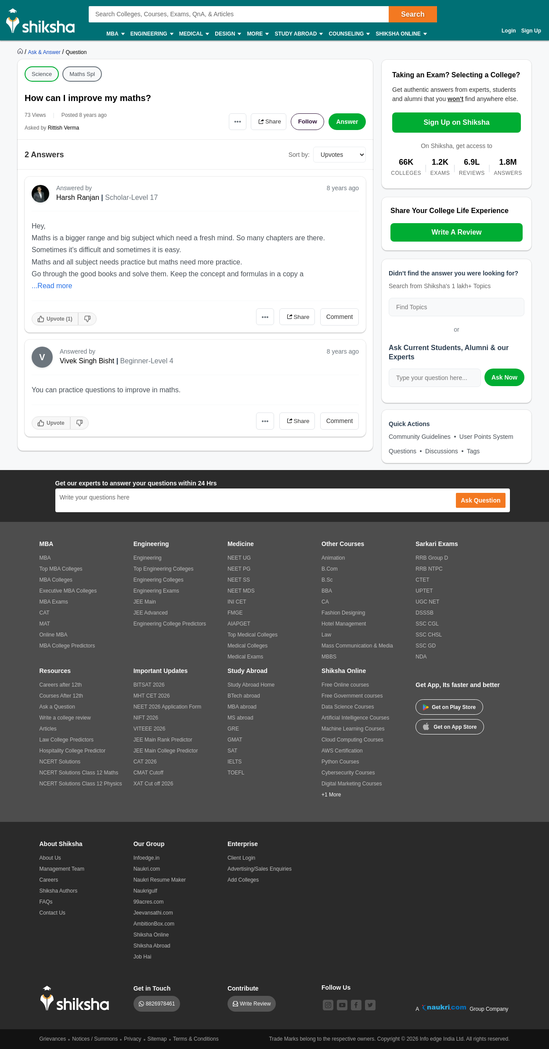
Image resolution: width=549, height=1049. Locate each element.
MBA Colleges (56, 580)
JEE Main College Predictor (166, 751)
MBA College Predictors (67, 646)
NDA (420, 657)
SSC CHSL (428, 635)
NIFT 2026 (146, 718)
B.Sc (326, 580)
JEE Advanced (151, 613)
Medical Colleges (247, 646)
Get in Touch (152, 988)
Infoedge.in (146, 858)
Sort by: (299, 154)
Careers (49, 880)
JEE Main (145, 602)
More (257, 34)
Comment (339, 316)
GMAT (235, 740)
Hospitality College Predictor (73, 751)
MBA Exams (54, 602)
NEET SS (239, 580)
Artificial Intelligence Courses (355, 718)
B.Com (329, 569)
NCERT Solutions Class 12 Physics (81, 784)
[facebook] (356, 1005)
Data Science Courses (347, 707)
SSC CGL (427, 624)
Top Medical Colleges (253, 635)
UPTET (424, 591)
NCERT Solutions (60, 762)
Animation (333, 558)
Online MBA (54, 635)
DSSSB (424, 613)
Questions (402, 451)
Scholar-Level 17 (131, 197)
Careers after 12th (61, 685)
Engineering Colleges (159, 580)
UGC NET (427, 602)
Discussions (441, 451)
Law (326, 635)
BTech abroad (244, 696)
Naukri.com (147, 869)
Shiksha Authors (59, 891)
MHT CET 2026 (152, 696)
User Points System (486, 436)
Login (509, 31)
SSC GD (425, 646)
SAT (232, 751)
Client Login (241, 858)
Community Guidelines (420, 436)
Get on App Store (450, 726)
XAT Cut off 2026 (153, 784)
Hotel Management (343, 624)
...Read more (52, 285)
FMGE (235, 613)
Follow (307, 121)
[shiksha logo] (77, 998)
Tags (473, 451)
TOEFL (236, 773)
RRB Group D (431, 558)
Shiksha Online (401, 34)
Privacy (132, 1039)
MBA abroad (242, 707)
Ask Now (504, 377)
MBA (114, 34)
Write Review (255, 1003)
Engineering (151, 34)
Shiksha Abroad (152, 946)
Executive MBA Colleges (68, 591)
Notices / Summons (95, 1039)
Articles (48, 729)
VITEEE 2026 (150, 729)
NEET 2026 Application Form (168, 707)
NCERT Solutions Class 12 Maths (79, 773)
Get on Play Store (449, 707)
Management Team (62, 869)
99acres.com (149, 902)
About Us (50, 858)
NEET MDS (241, 591)
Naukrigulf (145, 891)
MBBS (328, 657)
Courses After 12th (61, 696)
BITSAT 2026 (149, 685)
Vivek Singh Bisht (87, 361)
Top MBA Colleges (61, 569)
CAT (45, 613)
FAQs (46, 902)
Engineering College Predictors (170, 624)
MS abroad (240, 718)
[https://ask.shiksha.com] (45, 51)
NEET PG (239, 569)
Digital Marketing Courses (351, 784)
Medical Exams (245, 657)
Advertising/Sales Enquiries (260, 869)
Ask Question (480, 500)
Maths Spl (82, 74)
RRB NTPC (428, 569)
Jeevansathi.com (153, 913)
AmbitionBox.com (154, 924)
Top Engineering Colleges (164, 569)
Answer (347, 121)
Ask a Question (57, 707)
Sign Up (531, 31)
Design (227, 34)
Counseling (349, 34)
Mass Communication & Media (357, 646)
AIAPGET (239, 624)
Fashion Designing (343, 613)
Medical (194, 34)
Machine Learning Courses (352, 729)
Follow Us (335, 987)
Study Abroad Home (251, 685)
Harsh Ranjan (77, 197)
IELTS (235, 762)
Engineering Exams (156, 591)
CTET (422, 580)
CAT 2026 (145, 762)
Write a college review (65, 718)
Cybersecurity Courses (348, 773)
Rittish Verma (63, 128)
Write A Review (456, 232)
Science (42, 74)
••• (235, 121)
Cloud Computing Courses (352, 740)
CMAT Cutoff (148, 773)
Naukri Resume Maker (160, 880)
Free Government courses (352, 696)
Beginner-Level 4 (146, 361)
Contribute (243, 988)
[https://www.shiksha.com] (21, 51)
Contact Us (52, 913)
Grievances (53, 1039)
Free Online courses (345, 685)
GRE (233, 729)
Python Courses (340, 762)
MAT (45, 624)
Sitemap (157, 1039)
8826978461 (160, 1003)
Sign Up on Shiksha (456, 122)
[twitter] (370, 1005)
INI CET (237, 602)
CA (325, 602)
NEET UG (239, 558)
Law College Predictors (67, 740)
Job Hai (143, 957)
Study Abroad (298, 34)
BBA (326, 591)
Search (412, 14)
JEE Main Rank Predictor (163, 740)
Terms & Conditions (196, 1039)
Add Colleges (243, 880)
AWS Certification (342, 751)
